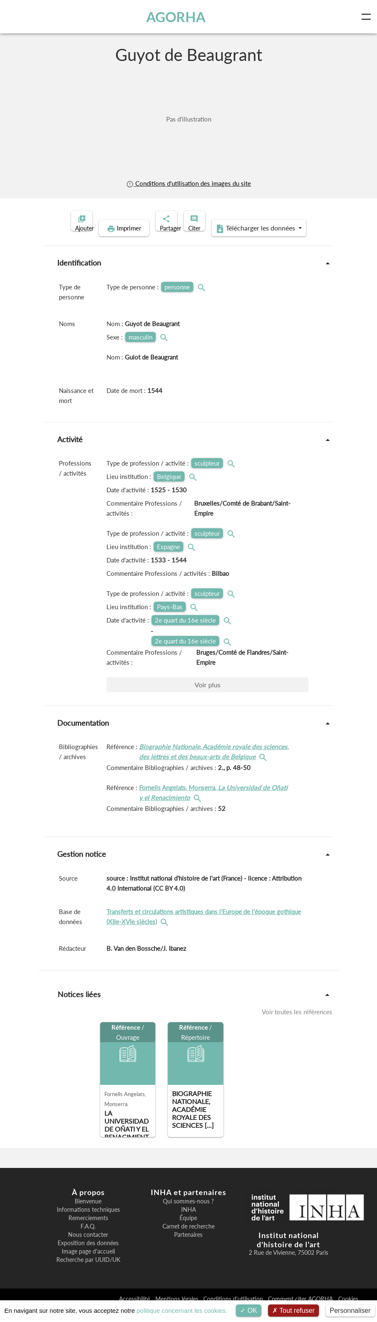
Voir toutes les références (297, 1024)
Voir (207, 698)
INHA (188, 1223)
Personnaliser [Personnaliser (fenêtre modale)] (350, 1310)
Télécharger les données (242, 241)
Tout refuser (293, 1310)
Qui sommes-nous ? (188, 1214)
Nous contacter (88, 1248)
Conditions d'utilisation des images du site (188, 183)
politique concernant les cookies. (182, 1310)
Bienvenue (88, 1214)
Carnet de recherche (188, 1239)
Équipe (188, 1231)
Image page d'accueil (88, 1264)
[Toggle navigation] (368, 16)
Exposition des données (88, 1256)
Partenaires (188, 1248)
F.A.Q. (88, 1239)
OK (248, 1310)
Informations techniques (88, 1223)
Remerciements (88, 1231)
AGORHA (180, 16)
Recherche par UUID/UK (88, 1273)
